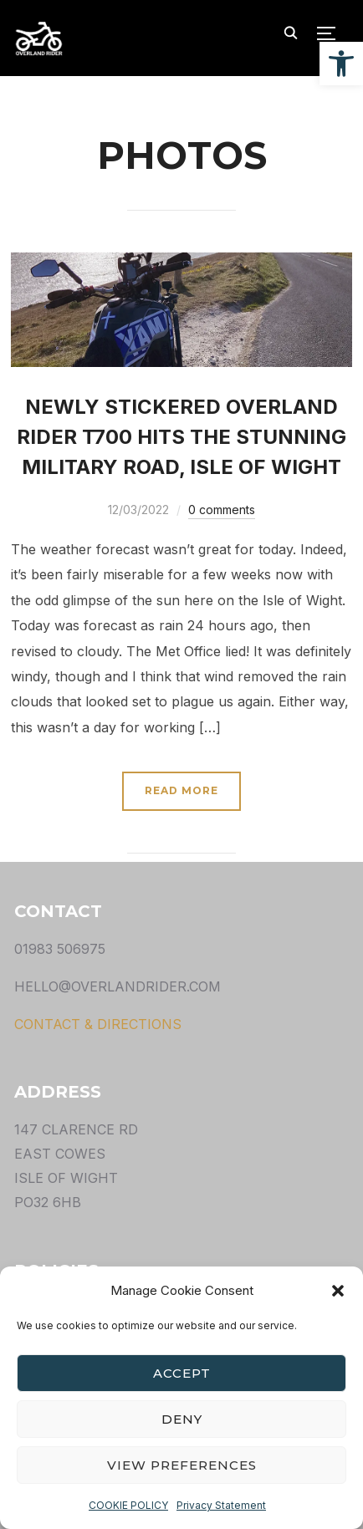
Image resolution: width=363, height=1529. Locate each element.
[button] (341, 63)
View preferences (182, 1465)
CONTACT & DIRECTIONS (98, 1024)
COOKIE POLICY (128, 1505)
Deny (181, 1419)
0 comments (221, 509)
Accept (182, 1373)
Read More (181, 790)
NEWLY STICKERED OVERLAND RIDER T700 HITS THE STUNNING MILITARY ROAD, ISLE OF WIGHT (181, 437)
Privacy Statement (221, 1505)
